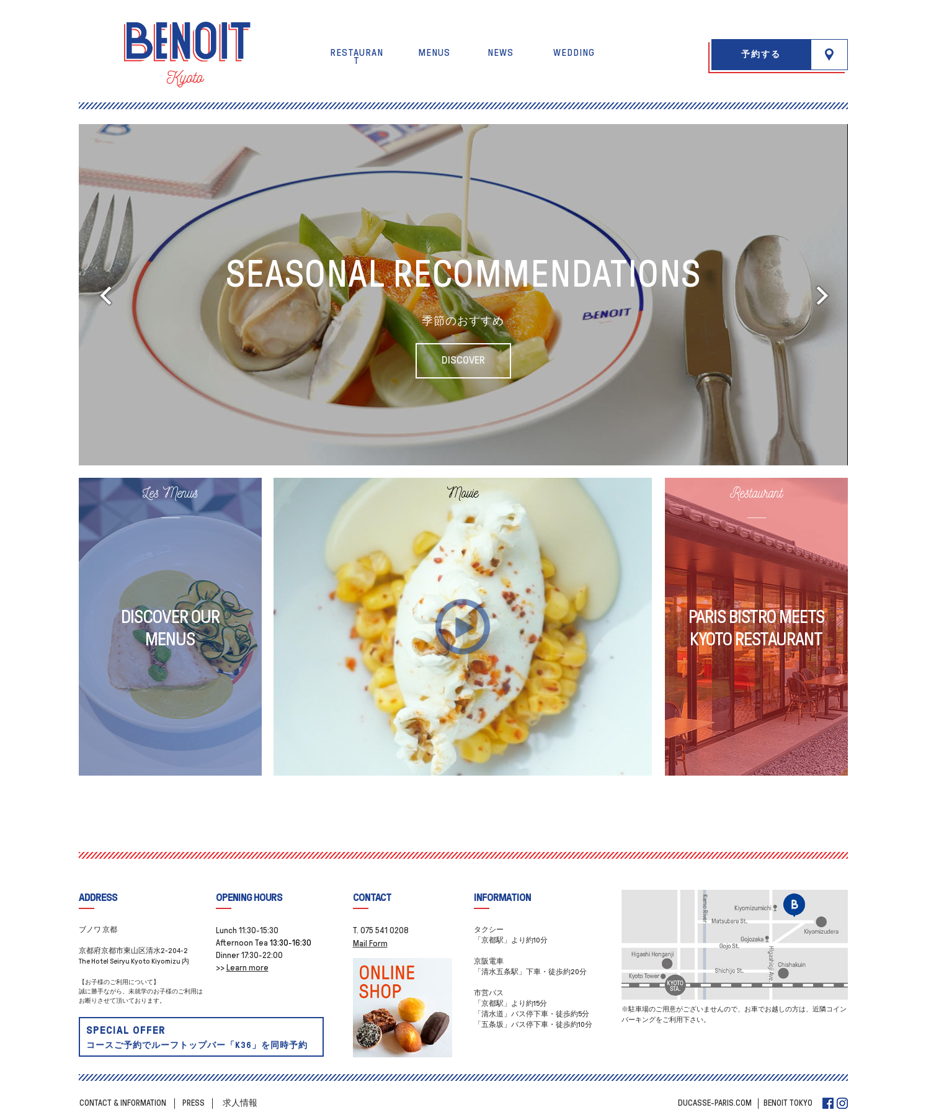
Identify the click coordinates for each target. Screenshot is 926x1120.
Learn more (247, 967)
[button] (829, 54)
